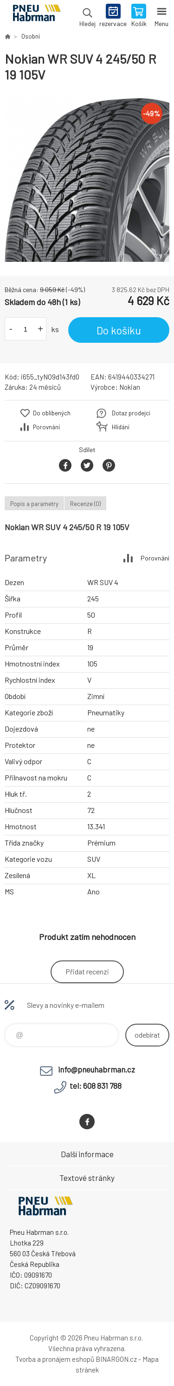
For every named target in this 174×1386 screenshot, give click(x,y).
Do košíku (119, 330)
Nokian (129, 387)
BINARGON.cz (116, 1359)
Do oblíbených (52, 413)
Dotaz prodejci (131, 413)
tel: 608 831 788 (96, 1085)
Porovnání (46, 427)
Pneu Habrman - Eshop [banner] (36, 16)
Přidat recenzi (87, 971)
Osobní (30, 36)
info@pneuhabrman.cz (96, 1069)
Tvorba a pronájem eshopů (54, 1359)
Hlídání (120, 427)
